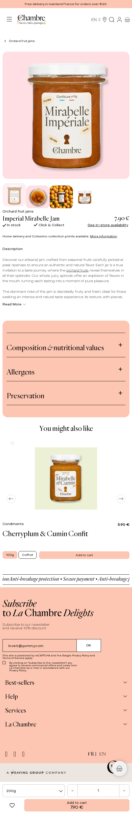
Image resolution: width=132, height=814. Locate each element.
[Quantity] (98, 791)
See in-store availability (108, 225)
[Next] (120, 498)
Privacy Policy (80, 655)
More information (103, 236)
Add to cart (77, 805)
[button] (66, 4)
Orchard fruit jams (18, 211)
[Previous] (11, 498)
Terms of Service (13, 658)
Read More (14, 304)
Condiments (14, 524)
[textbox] (34, 791)
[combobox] (34, 790)
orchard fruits (77, 270)
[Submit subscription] (89, 645)
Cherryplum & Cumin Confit (45, 533)
